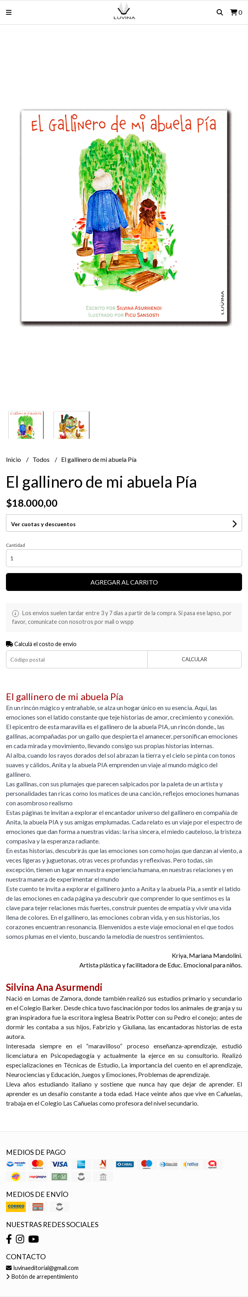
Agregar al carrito (124, 582)
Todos (42, 459)
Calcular (194, 659)
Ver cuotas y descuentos (43, 524)
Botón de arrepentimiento (42, 1276)
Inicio (14, 459)
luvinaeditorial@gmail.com (42, 1267)
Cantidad (15, 545)
